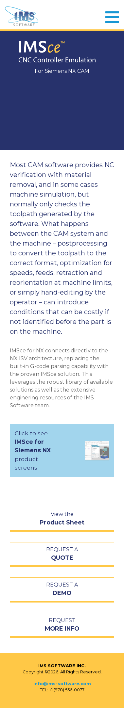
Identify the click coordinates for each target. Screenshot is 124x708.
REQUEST (62, 625)
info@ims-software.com (62, 683)
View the (62, 519)
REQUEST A (62, 554)
